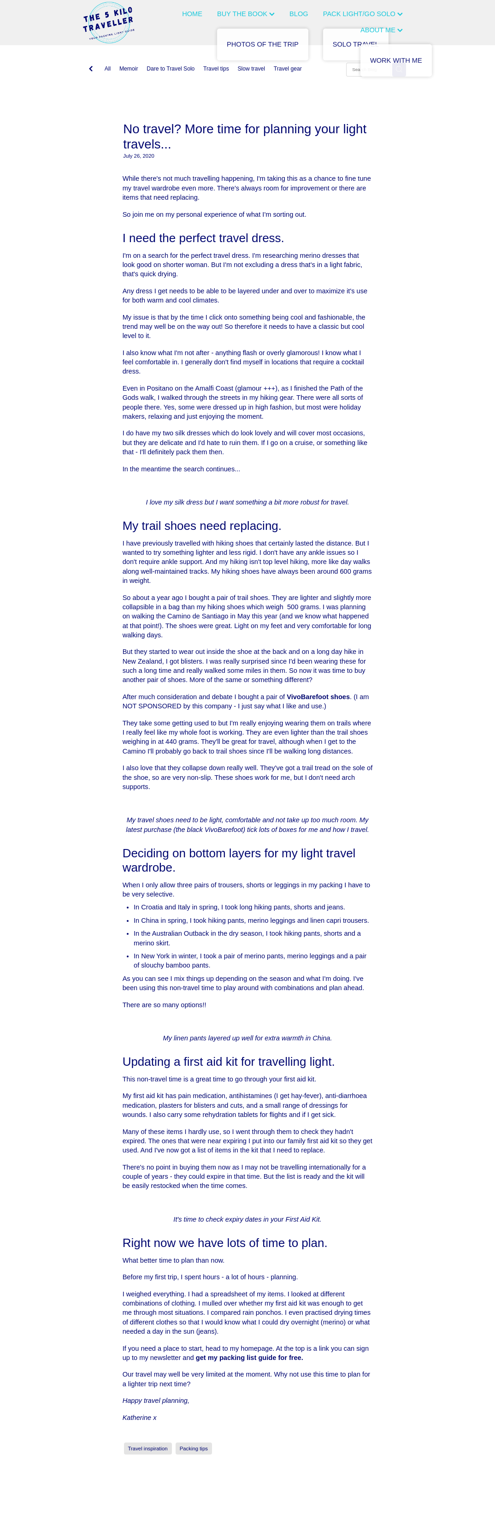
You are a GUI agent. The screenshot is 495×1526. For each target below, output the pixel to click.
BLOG (298, 14)
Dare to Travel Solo (170, 68)
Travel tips (216, 68)
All (108, 68)
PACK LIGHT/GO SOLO (363, 14)
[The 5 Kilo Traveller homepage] (116, 22)
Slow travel (251, 68)
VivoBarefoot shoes (318, 697)
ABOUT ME (381, 30)
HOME (192, 14)
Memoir (128, 68)
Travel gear (288, 68)
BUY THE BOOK (246, 14)
